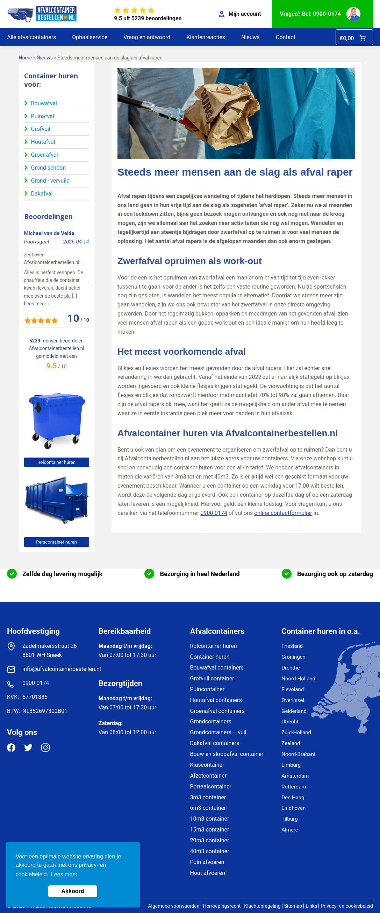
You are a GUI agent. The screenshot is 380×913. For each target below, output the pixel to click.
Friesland (292, 646)
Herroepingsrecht (222, 906)
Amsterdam (295, 776)
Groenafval (44, 154)
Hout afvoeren (207, 873)
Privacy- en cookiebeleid (347, 906)
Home (25, 58)
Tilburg (289, 819)
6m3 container (208, 808)
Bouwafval (44, 103)
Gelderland (294, 711)
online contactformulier (283, 513)
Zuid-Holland (296, 732)
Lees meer (64, 874)
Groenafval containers (217, 711)
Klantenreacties (205, 37)
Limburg (291, 765)
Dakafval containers (214, 743)
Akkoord (73, 891)
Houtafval (43, 142)
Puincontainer (207, 689)
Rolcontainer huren (56, 462)
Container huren (210, 656)
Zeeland (290, 743)
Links (311, 906)
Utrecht (290, 722)
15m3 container (209, 829)
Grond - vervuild (50, 180)
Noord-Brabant (298, 754)
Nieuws (250, 37)
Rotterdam (293, 787)
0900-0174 (214, 513)
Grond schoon (48, 167)
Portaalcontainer (210, 786)
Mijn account (240, 13)
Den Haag (292, 797)
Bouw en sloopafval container (227, 754)
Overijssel (292, 700)
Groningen (293, 657)
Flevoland (292, 689)
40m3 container (209, 851)
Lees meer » (37, 303)
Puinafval (42, 116)
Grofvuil (40, 129)
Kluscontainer (207, 765)
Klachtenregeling (262, 906)
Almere (289, 830)
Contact (285, 37)
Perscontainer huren (56, 542)
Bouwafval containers (217, 667)
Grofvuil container (212, 678)
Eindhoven (293, 808)
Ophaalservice (89, 37)
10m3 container (209, 818)
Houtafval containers (216, 700)
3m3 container (208, 797)
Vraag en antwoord (146, 37)
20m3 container (209, 840)
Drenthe (290, 668)
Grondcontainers (210, 721)
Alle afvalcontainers (31, 37)
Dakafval (42, 193)
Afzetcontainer (208, 775)
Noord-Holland (298, 678)
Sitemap (293, 906)
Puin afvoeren (207, 862)
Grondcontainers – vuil (218, 732)
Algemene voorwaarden (173, 906)
